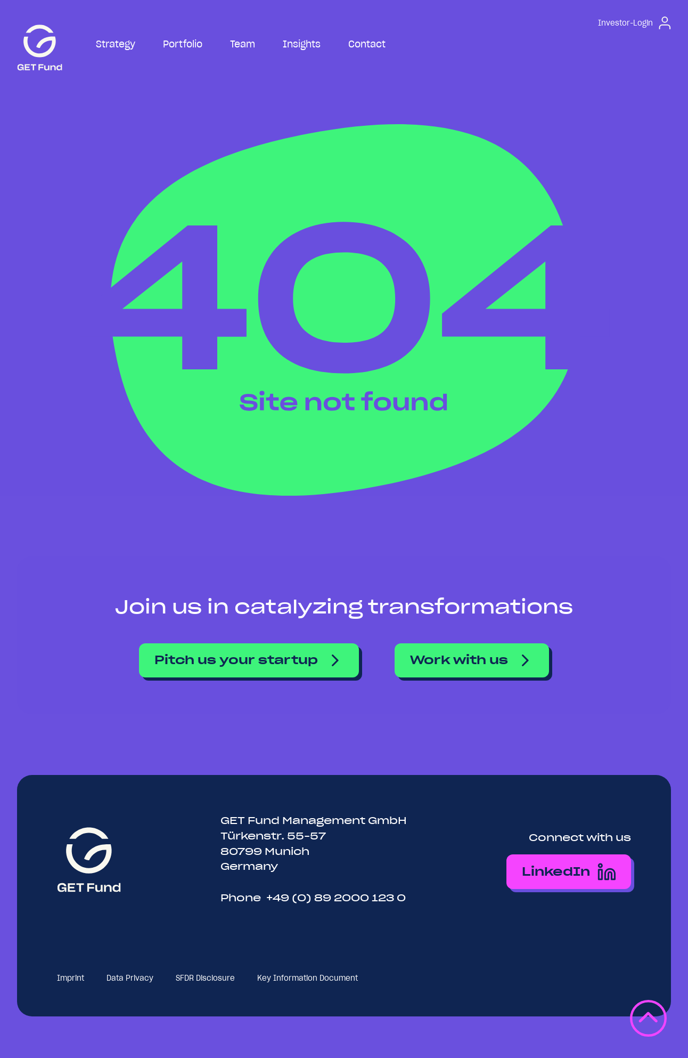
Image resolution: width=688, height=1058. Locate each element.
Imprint (70, 978)
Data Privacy (130, 978)
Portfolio (182, 44)
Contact (367, 44)
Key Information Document (307, 978)
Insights (302, 44)
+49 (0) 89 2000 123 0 (336, 898)
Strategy (115, 44)
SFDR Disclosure (205, 978)
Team (242, 44)
